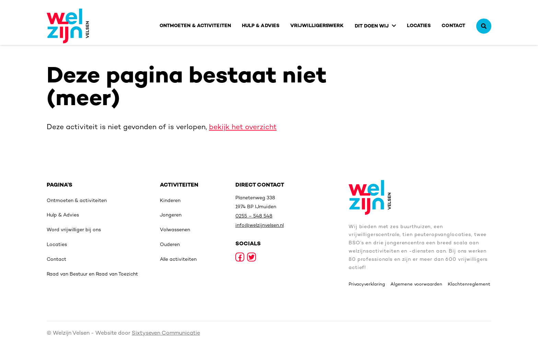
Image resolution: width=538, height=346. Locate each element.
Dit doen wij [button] (372, 26)
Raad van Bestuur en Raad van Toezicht (92, 274)
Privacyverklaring (367, 284)
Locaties (419, 26)
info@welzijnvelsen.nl (259, 225)
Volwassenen (175, 230)
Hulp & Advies (260, 26)
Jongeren (171, 215)
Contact (453, 26)
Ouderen (170, 244)
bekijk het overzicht (243, 127)
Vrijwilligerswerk (317, 26)
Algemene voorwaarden (416, 284)
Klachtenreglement (469, 284)
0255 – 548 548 (253, 216)
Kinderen (170, 200)
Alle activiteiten (178, 259)
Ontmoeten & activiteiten (195, 26)
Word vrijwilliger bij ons (74, 230)
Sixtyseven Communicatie (166, 333)
